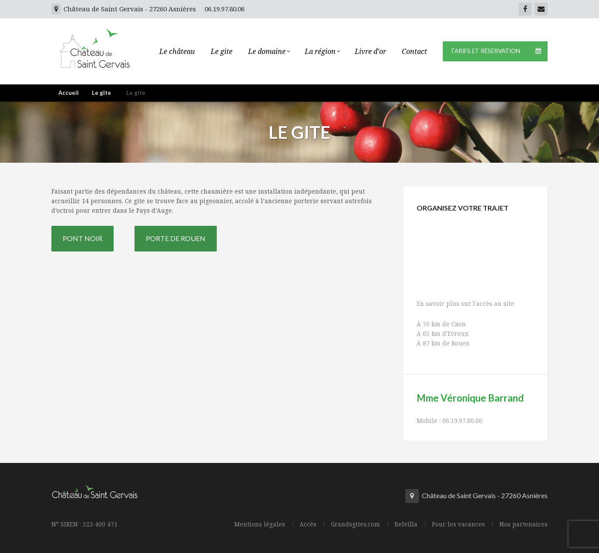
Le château (177, 51)
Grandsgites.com (355, 524)
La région (322, 51)
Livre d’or (370, 51)
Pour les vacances (458, 524)
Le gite (221, 51)
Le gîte (101, 92)
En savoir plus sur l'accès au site (465, 303)
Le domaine (268, 51)
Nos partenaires (523, 524)
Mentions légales (259, 524)
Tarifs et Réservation (499, 51)
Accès (308, 524)
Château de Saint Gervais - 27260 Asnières (123, 8)
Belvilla (405, 524)
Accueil (68, 92)
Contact (414, 51)
